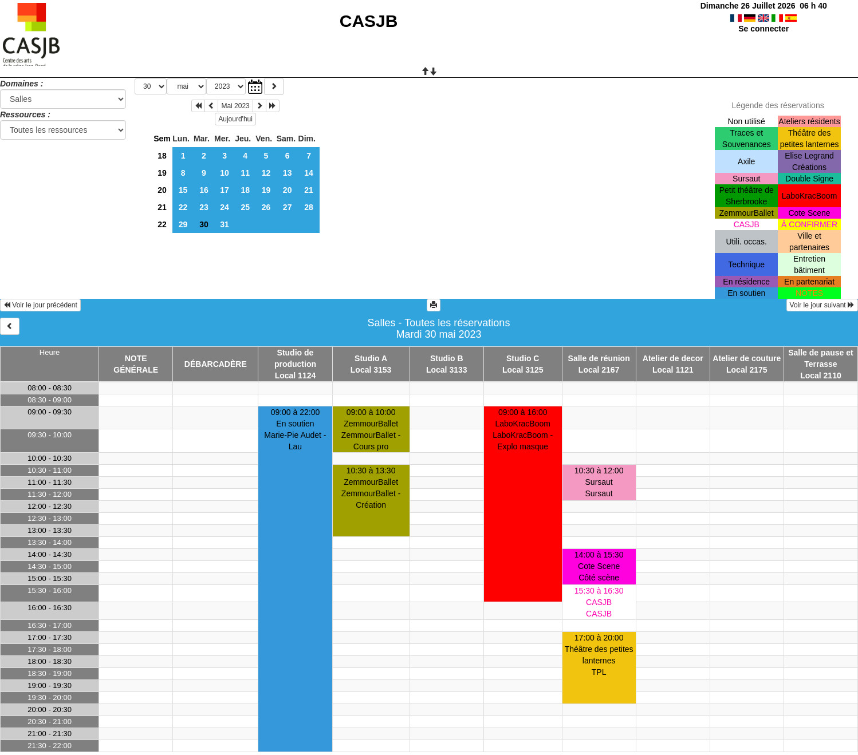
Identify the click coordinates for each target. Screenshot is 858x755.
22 (183, 207)
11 (245, 172)
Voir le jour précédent (40, 305)
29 (183, 224)
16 (203, 190)
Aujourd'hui (235, 119)
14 (308, 172)
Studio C (523, 358)
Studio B (446, 358)
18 (162, 155)
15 (183, 190)
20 (162, 190)
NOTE (136, 358)
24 (224, 207)
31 (224, 224)
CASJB (369, 20)
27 (287, 207)
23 (203, 207)
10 (224, 172)
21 (308, 190)
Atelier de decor (673, 358)
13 (287, 172)
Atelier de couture (747, 358)
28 (308, 207)
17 (224, 190)
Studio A (371, 358)
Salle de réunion (599, 358)
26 (266, 207)
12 (266, 172)
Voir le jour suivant (822, 305)
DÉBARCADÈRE (215, 364)
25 (245, 207)
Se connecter (763, 28)
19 (162, 172)
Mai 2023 (235, 106)
